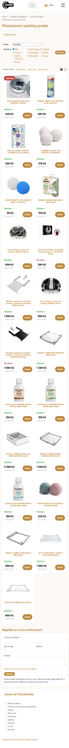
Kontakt (11, 729)
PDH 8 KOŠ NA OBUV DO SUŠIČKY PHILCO (18, 102)
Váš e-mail (8, 646)
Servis (10, 710)
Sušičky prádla (36, 16)
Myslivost (12, 713)
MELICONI (33, 56)
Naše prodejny (14, 703)
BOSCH (46, 49)
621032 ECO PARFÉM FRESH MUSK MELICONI (51, 406)
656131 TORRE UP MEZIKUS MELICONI (18, 554)
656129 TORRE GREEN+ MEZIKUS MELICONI (51, 455)
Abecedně (42, 69)
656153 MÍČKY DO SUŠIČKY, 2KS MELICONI (51, 505)
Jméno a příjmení (11, 637)
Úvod (4, 16)
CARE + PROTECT (19, 57)
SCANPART (34, 52)
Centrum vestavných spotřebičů (22, 706)
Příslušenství (10, 34)
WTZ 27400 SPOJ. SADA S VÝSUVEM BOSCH (51, 554)
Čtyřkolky (12, 716)
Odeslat (9, 674)
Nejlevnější (21, 69)
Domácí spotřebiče (18, 16)
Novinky (11, 723)
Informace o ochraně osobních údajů (20, 669)
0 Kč (51, 5)
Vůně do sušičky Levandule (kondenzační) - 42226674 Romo (50, 252)
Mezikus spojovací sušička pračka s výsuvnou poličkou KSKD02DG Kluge (18, 355)
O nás (10, 726)
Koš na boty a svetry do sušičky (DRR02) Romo (51, 302)
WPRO (46, 52)
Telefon (39, 646)
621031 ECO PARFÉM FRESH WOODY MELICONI (18, 406)
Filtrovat (60, 52)
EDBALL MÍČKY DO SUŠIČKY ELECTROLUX (51, 102)
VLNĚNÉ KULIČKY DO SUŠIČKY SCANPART (51, 152)
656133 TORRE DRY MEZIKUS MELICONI (50, 354)
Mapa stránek (31, 739)
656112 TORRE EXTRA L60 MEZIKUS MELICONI (18, 455)
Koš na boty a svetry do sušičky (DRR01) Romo (18, 251)
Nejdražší (32, 69)
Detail (27, 115)
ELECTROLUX (34, 49)
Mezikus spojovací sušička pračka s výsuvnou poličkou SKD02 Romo (18, 303)
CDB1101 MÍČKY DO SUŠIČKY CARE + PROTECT (18, 201)
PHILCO (18, 52)
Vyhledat (32, 5)
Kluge (17, 62)
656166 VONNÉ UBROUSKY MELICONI (50, 201)
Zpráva (7, 655)
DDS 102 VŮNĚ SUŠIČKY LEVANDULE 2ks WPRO (18, 152)
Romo (45, 56)
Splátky (11, 720)
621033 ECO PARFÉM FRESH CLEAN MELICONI (18, 505)
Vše (16, 49)
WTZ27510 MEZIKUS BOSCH (18, 603)
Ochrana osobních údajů (13, 739)
